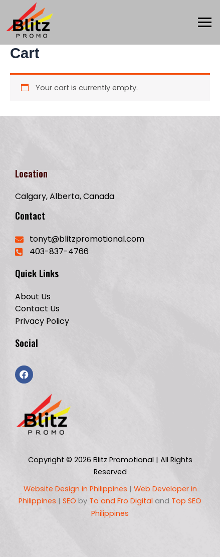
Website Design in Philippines (75, 489)
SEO (68, 501)
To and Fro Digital (122, 501)
